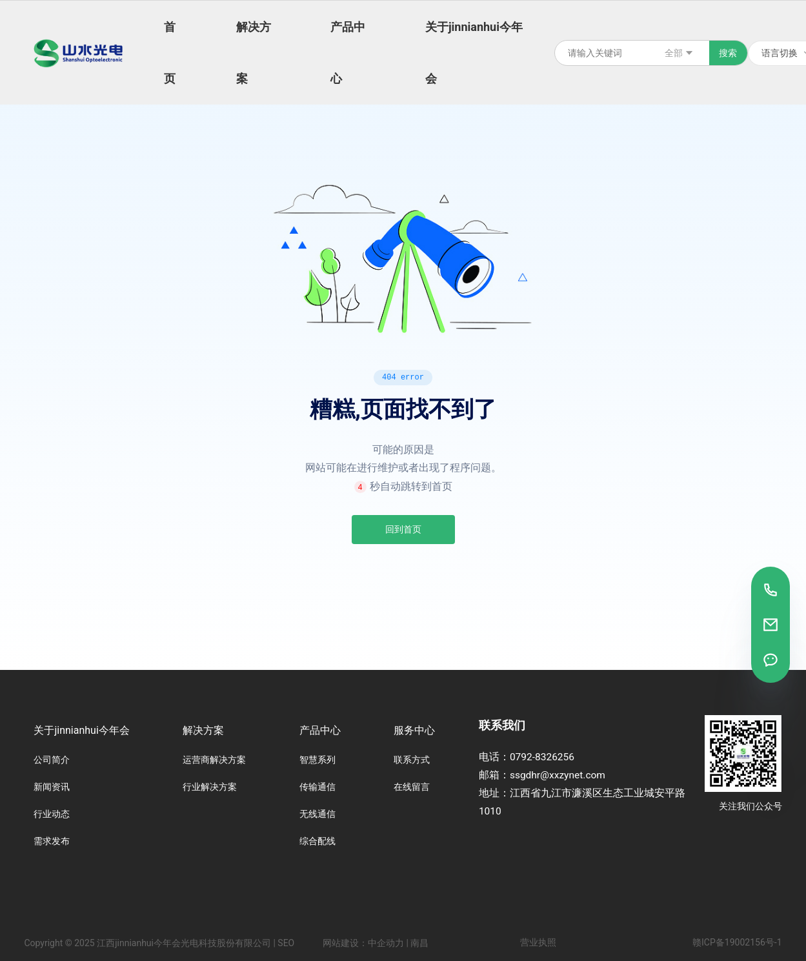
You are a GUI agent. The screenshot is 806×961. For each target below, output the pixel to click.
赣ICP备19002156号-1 (736, 942)
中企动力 (386, 943)
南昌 (419, 943)
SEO (285, 943)
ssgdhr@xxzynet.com (557, 775)
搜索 (728, 53)
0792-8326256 (542, 757)
